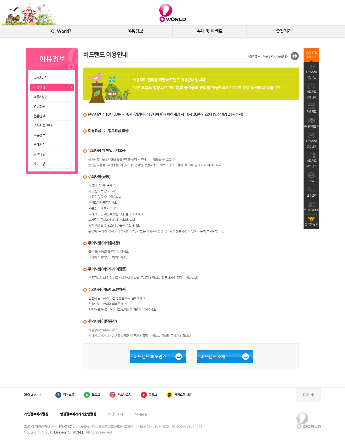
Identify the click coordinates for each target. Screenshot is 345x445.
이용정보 (135, 31)
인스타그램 (124, 395)
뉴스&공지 (40, 78)
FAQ (311, 180)
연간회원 (39, 106)
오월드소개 (115, 414)
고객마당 (39, 154)
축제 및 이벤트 (210, 31)
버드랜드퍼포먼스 (311, 163)
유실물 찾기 (311, 224)
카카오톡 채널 (183, 395)
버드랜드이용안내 (311, 94)
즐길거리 (284, 31)
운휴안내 (39, 116)
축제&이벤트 (311, 126)
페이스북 (68, 395)
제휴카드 (311, 111)
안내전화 (311, 195)
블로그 (96, 395)
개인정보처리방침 (36, 414)
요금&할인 (40, 97)
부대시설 (39, 145)
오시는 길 (141, 414)
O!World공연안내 (311, 143)
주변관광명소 (311, 209)
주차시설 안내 (42, 125)
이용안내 (39, 87)
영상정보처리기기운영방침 (78, 414)
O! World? (61, 31)
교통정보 (39, 135)
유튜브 (153, 395)
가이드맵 (39, 164)
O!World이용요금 (311, 74)
